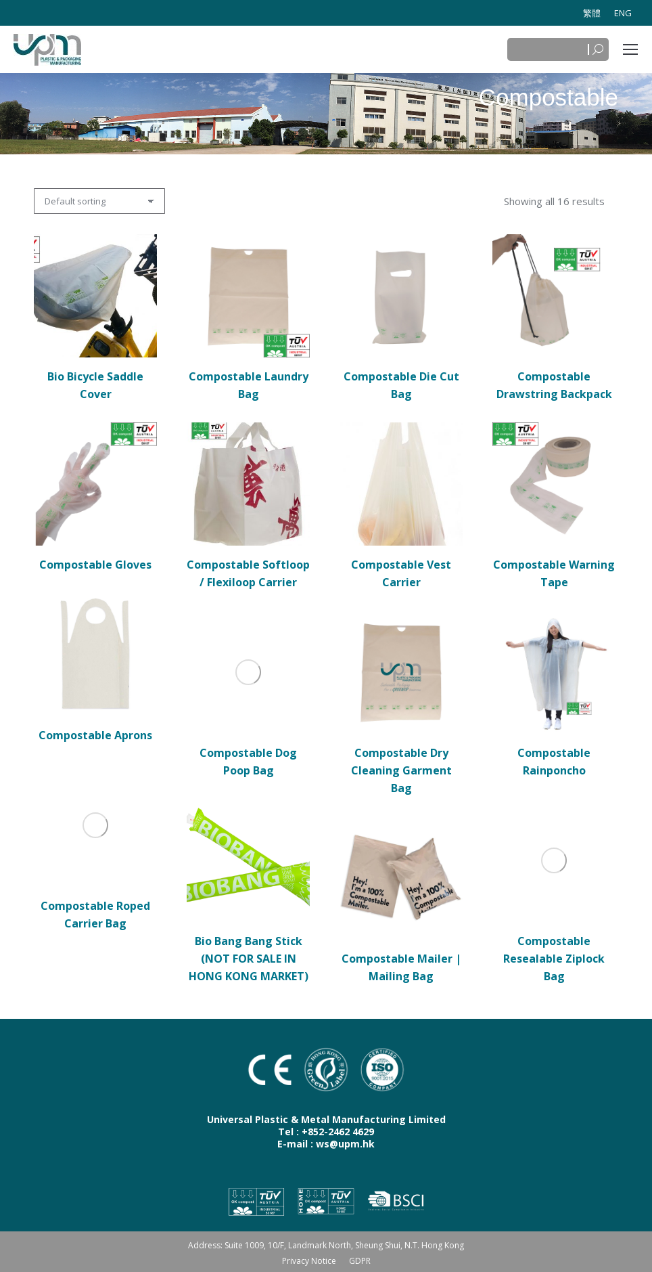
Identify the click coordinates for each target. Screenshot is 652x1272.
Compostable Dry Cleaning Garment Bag (401, 770)
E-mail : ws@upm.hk (326, 1143)
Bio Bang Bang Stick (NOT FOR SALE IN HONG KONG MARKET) (248, 959)
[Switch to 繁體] (591, 12)
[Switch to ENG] (622, 12)
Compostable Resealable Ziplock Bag (554, 959)
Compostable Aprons (95, 735)
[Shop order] (99, 201)
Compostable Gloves (95, 564)
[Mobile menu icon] (630, 49)
